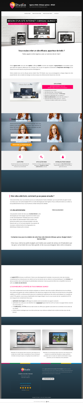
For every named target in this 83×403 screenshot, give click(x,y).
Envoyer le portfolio (21, 145)
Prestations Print (47, 13)
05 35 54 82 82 (48, 379)
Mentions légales (48, 397)
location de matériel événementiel (59, 356)
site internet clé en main (55, 372)
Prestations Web (36, 13)
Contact (56, 13)
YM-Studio (38, 397)
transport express (21, 356)
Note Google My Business (25, 385)
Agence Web (27, 13)
